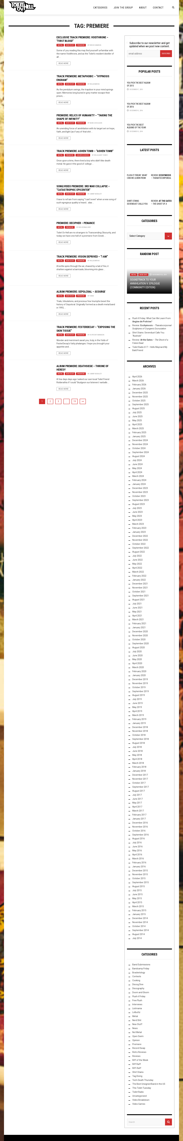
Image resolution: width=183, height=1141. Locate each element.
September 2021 (140, 595)
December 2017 (140, 775)
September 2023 (140, 500)
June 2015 (137, 894)
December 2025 (140, 392)
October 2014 (139, 926)
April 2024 (137, 472)
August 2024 (138, 456)
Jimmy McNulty (96, 194)
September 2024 (140, 452)
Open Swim (138, 1036)
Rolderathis (94, 84)
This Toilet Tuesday (141, 1088)
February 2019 (139, 719)
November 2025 (140, 396)
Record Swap (138, 1048)
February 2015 (139, 910)
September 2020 (140, 643)
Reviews (136, 1056)
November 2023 (140, 492)
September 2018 (140, 739)
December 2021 (140, 583)
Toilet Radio (138, 1092)
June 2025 (137, 416)
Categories (100, 7)
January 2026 (139, 388)
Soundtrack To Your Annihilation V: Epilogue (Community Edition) (145, 283)
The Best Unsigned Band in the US (148, 1084)
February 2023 (139, 528)
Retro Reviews (139, 1052)
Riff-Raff (136, 1068)
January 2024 (139, 484)
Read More (63, 63)
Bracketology (138, 972)
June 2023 (137, 512)
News (135, 1028)
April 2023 (137, 520)
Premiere (81, 45)
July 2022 (137, 556)
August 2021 (138, 599)
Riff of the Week (140, 1060)
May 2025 (137, 420)
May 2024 (137, 468)
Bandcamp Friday (140, 968)
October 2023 (139, 496)
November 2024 (140, 444)
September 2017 (140, 787)
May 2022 (137, 564)
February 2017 (139, 814)
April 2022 (137, 568)
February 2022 (139, 576)
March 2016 (138, 858)
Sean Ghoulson (96, 123)
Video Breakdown (140, 1100)
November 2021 (140, 587)
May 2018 (137, 755)
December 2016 (140, 822)
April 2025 (137, 424)
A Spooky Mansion (97, 335)
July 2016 (137, 842)
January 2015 (139, 914)
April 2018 (137, 759)
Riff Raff (136, 1064)
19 (74, 401)
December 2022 (140, 536)
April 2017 (137, 806)
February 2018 (139, 767)
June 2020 (137, 655)
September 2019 (140, 691)
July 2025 (137, 412)
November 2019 (140, 683)
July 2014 (137, 938)
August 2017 (138, 791)
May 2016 (137, 850)
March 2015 (138, 906)
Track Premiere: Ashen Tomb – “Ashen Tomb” (84, 151)
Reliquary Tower (100, 155)
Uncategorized (83, 155)
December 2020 (140, 631)
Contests (136, 976)
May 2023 (137, 516)
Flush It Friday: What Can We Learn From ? (137, 178)
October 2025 (139, 400)
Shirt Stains (138, 1072)
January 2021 (139, 627)
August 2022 (138, 552)
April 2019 (137, 711)
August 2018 (138, 743)
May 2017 (137, 802)
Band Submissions (141, 964)
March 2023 (138, 524)
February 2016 (139, 862)
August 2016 (138, 838)
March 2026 (138, 380)
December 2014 (140, 918)
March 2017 (138, 810)
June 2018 (137, 751)
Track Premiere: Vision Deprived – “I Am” (82, 256)
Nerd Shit (143, 275)
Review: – (161, 204)
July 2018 (137, 747)
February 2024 (139, 480)
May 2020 (137, 659)
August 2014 (138, 934)
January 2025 (139, 436)
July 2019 (137, 699)
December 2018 (140, 727)
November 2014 (140, 922)
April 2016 (137, 854)
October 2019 (139, 687)
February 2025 (139, 432)
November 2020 (140, 635)
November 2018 (140, 731)
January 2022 (139, 580)
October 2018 (139, 735)
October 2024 (139, 448)
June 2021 (137, 607)
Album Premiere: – (80, 291)
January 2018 (139, 771)
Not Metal (137, 1032)
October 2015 (139, 878)
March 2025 (138, 428)
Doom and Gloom (140, 992)
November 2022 (140, 540)
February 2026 (139, 384)
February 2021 (139, 623)
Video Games (138, 1104)
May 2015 (137, 898)
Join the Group (123, 7)
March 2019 (138, 715)
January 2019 (139, 723)
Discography (138, 988)
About (143, 7)
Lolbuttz (136, 1012)
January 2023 (139, 532)
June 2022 (137, 560)
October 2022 (139, 544)
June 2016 (137, 846)
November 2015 (140, 874)
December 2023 (140, 488)
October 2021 (139, 591)
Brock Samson (95, 45)
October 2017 (139, 783)
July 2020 (137, 651)
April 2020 (137, 663)
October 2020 (139, 639)
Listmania (137, 1008)
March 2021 (138, 619)
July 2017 (137, 795)
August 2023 (138, 504)
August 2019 (138, 695)
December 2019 (140, 679)
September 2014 (140, 930)
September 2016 (140, 834)
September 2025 (140, 404)
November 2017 (140, 779)
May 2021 (137, 611)
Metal (60, 45)
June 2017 (137, 799)
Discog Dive (137, 984)
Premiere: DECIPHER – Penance (75, 223)
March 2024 (138, 476)
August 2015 (138, 886)
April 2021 (137, 615)
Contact (158, 7)
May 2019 (137, 707)
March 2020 (138, 667)
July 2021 (137, 603)
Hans (92, 296)
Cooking (136, 980)
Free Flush (137, 1000)
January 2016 (139, 866)
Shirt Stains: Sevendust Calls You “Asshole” (137, 204)
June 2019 (137, 703)
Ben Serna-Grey (85, 227)
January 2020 (139, 675)
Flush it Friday (138, 996)
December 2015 (140, 870)
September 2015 (140, 882)
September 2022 (140, 548)
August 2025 (138, 408)
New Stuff (70, 45)
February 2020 (139, 671)
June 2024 (137, 464)
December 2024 (140, 440)
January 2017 (139, 818)
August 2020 (138, 647)
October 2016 (139, 830)
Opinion (136, 1040)
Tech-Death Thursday (142, 1080)
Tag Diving (137, 1076)
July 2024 (137, 460)
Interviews (137, 1004)
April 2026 (137, 376)
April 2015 (137, 902)
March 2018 (138, 763)
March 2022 (138, 572)
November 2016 (140, 826)
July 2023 (137, 508)
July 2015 (137, 890)
